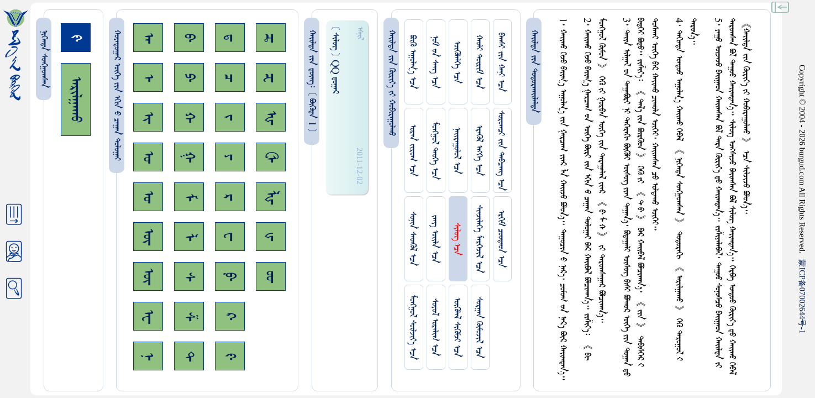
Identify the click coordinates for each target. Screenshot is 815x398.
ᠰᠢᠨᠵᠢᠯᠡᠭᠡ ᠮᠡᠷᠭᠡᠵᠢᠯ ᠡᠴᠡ (478, 239)
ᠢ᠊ (148, 117)
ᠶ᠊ (229, 157)
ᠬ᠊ (188, 117)
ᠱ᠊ (188, 316)
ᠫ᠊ (188, 77)
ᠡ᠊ (148, 77)
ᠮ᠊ (188, 197)
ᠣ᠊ (148, 157)
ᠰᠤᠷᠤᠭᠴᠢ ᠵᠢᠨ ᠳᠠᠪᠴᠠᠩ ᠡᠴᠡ (501, 151)
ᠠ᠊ (148, 38)
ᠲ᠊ (188, 356)
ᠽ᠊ (270, 78)
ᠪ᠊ (188, 37)
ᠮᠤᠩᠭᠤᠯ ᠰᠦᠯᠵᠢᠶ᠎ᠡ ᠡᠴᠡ (412, 327)
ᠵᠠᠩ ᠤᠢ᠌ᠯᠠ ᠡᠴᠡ (434, 239)
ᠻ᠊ (229, 356)
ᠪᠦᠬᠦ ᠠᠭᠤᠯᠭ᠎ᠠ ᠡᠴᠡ (412, 62)
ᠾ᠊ (270, 117)
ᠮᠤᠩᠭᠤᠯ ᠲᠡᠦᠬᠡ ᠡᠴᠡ (434, 151)
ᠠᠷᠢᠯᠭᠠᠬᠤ (75, 99)
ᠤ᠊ (148, 197)
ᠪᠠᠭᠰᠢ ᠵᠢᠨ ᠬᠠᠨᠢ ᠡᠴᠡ (501, 62)
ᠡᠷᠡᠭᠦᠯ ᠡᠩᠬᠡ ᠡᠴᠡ (478, 150)
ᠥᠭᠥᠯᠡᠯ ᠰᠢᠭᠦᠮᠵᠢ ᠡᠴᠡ (456, 327)
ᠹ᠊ (229, 276)
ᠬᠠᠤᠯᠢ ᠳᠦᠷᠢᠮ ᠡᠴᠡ (478, 62)
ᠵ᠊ (229, 117)
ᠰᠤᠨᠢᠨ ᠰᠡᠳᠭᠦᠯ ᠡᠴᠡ (412, 239)
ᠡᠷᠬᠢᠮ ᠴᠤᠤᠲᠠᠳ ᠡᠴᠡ (501, 239)
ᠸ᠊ (229, 236)
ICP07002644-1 (802, 296)
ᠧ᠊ (148, 316)
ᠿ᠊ (270, 157)
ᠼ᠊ (270, 38)
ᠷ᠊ (229, 197)
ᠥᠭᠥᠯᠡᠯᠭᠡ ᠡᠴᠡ (456, 62)
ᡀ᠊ (270, 197)
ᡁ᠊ (270, 236)
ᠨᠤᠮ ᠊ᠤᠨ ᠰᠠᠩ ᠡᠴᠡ (434, 61)
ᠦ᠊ (148, 276)
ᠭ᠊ (188, 157)
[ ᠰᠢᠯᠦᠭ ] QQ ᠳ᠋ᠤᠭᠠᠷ (335, 60)
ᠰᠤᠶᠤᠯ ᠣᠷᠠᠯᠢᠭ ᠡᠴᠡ (434, 327)
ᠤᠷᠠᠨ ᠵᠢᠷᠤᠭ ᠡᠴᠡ (412, 150)
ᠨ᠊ (148, 356)
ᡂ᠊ (270, 276)
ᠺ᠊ (229, 316)
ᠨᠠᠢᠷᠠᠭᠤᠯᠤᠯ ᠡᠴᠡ (456, 150)
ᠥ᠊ (148, 236)
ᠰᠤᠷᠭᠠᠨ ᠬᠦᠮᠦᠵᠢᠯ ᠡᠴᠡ (478, 327)
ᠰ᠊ (188, 277)
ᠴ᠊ (229, 77)
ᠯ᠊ (188, 236)
